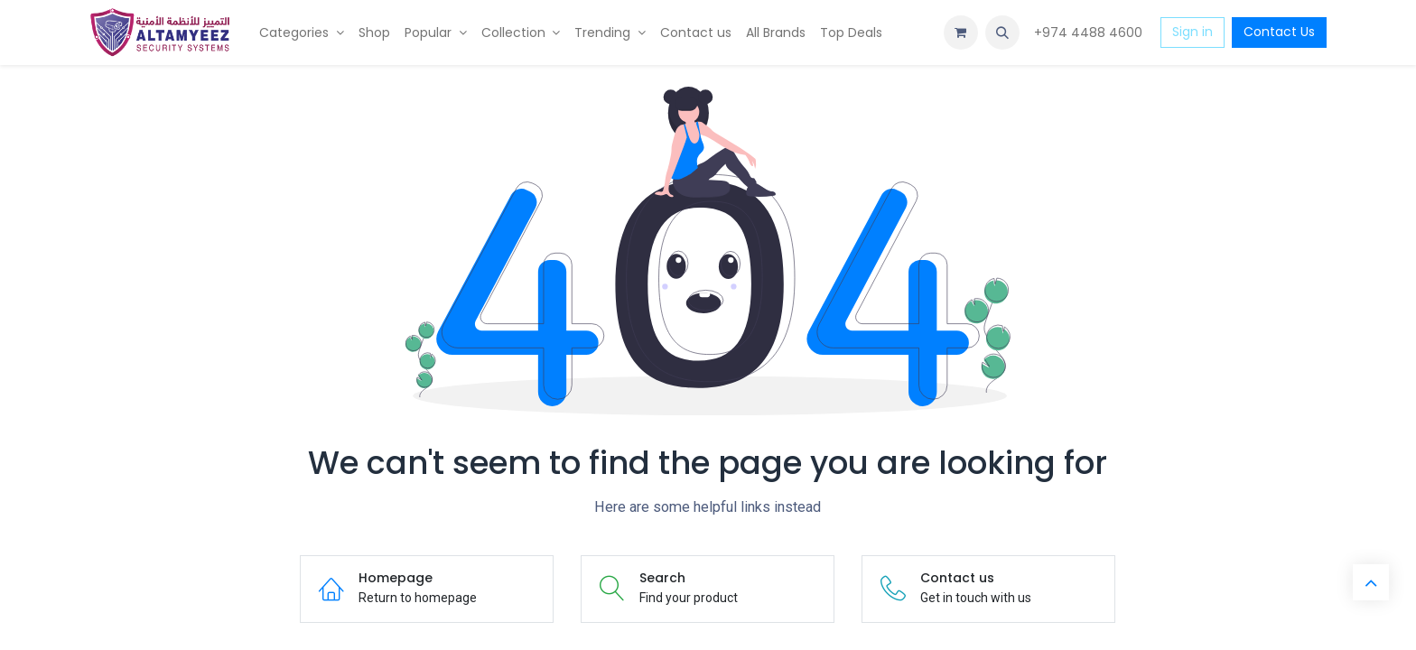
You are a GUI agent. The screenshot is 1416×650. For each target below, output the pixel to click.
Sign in (1192, 32)
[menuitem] (301, 33)
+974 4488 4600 (1090, 32)
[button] (1002, 32)
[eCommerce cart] (961, 32)
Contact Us (1279, 32)
